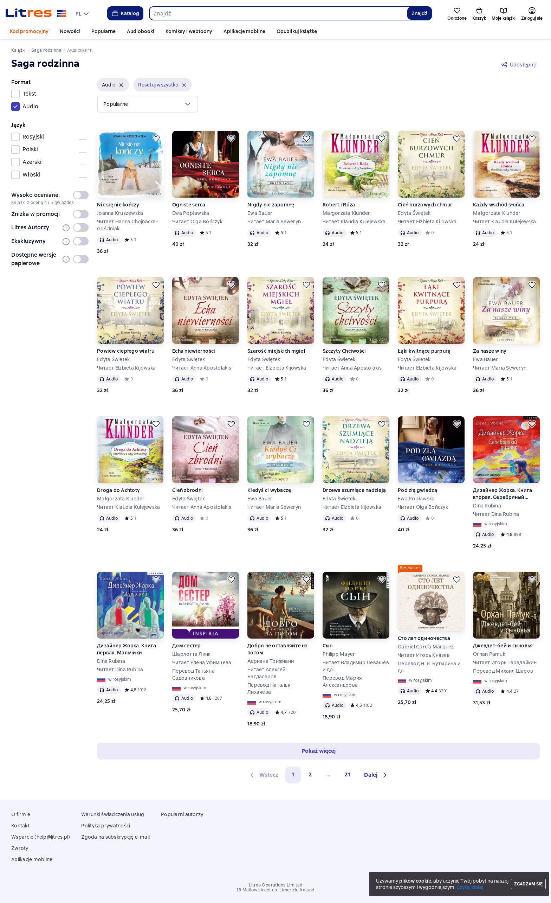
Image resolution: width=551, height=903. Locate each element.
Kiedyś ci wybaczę (269, 490)
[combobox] (278, 13)
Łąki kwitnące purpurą (424, 351)
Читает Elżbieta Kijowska (427, 221)
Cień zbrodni (187, 490)
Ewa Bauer (259, 213)
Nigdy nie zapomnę (270, 204)
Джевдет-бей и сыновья (503, 645)
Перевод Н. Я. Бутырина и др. (429, 667)
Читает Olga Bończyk (197, 221)
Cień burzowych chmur (425, 204)
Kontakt (20, 825)
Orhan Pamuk (489, 654)
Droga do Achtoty (118, 490)
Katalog (125, 13)
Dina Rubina (487, 505)
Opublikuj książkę (297, 31)
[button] (113, 84)
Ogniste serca (188, 204)
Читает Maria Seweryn (274, 221)
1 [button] (293, 774)
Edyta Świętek (414, 213)
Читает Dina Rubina (496, 514)
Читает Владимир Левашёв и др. (356, 666)
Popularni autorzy (182, 814)
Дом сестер (186, 645)
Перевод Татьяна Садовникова (193, 674)
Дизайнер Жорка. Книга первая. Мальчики (126, 649)
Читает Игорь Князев (424, 655)
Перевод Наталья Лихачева (269, 688)
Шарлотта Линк (191, 654)
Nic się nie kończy (118, 204)
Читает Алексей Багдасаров (266, 673)
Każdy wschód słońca (498, 204)
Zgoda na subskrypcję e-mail (115, 837)
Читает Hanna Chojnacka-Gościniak (127, 225)
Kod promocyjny (29, 31)
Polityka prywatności (105, 825)
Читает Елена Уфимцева (201, 662)
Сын (327, 645)
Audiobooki (140, 31)
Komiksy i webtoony (189, 31)
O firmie (20, 814)
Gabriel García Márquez (426, 646)
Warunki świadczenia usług (112, 814)
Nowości (70, 31)
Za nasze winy (489, 351)
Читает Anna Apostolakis (201, 368)
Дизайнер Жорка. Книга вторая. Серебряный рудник (502, 494)
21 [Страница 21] (347, 774)
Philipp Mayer (339, 654)
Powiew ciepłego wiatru (126, 351)
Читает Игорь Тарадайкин (505, 662)
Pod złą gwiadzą (417, 490)
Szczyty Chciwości (344, 351)
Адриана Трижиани (270, 661)
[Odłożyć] (156, 138)
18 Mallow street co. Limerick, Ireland (275, 890)
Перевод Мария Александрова (342, 681)
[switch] (81, 195)
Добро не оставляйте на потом (277, 649)
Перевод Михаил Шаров (503, 671)
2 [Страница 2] (310, 774)
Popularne (103, 31)
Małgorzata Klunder (346, 213)
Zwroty (19, 848)
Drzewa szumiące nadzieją (354, 490)
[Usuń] (121, 85)
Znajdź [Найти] (419, 13)
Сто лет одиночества (424, 638)
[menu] (83, 13)
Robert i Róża (339, 204)
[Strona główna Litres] (36, 13)
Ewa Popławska (190, 213)
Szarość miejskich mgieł (276, 351)
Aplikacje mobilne (244, 31)
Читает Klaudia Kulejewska (354, 221)
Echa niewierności (193, 351)
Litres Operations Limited (276, 885)
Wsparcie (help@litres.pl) (40, 837)
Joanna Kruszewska (120, 213)
